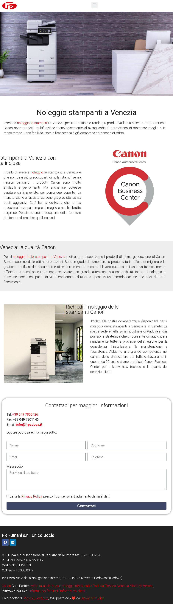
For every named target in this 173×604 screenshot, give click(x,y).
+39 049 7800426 (25, 414)
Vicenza (136, 586)
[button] (94, 5)
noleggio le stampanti (33, 123)
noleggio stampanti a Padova (83, 586)
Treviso (110, 586)
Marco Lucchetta (35, 598)
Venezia (123, 586)
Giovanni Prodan (92, 598)
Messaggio (15, 466)
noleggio (37, 172)
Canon (6, 586)
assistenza (51, 586)
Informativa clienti (73, 591)
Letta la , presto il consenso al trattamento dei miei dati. (60, 496)
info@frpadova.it (29, 424)
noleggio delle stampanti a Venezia (39, 257)
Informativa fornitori (43, 591)
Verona (148, 586)
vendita (36, 586)
